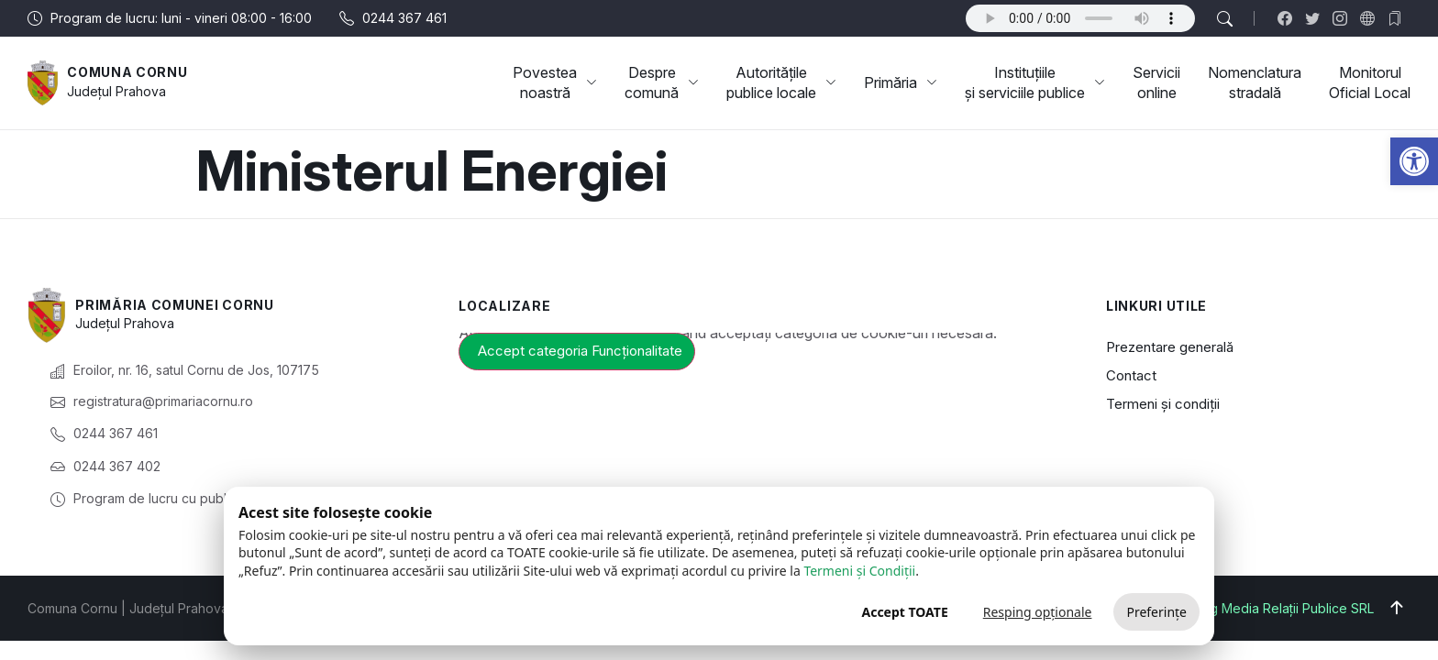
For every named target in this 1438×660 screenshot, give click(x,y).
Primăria (900, 82)
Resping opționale (1037, 612)
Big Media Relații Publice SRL (1286, 608)
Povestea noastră (555, 82)
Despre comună (662, 82)
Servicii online (1156, 82)
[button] (1414, 161)
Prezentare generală (1169, 347)
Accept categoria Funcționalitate (580, 350)
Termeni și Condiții (859, 570)
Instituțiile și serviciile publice (1035, 82)
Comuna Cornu (127, 72)
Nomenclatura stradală (1254, 82)
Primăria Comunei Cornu (174, 305)
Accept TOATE (904, 612)
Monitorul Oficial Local (1369, 82)
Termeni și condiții (1163, 403)
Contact (1131, 375)
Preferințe (1156, 612)
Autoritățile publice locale (781, 82)
